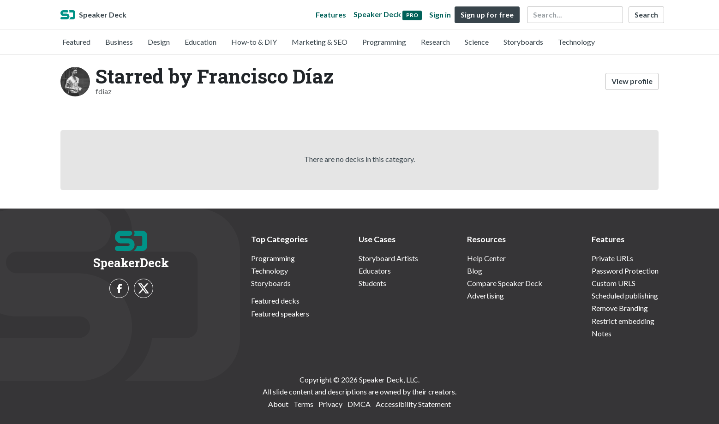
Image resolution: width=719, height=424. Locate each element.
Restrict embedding (623, 321)
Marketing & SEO (320, 41)
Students (372, 283)
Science (477, 41)
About (278, 404)
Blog (474, 270)
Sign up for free (487, 14)
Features (331, 14)
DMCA (359, 404)
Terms (303, 404)
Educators (375, 270)
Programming (384, 41)
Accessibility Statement (413, 404)
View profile (632, 81)
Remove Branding (620, 308)
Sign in (440, 14)
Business (119, 41)
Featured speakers (280, 313)
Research (435, 41)
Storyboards (523, 41)
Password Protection (625, 270)
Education (200, 41)
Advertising (485, 295)
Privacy (330, 404)
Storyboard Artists (388, 258)
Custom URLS (613, 283)
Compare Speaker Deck (504, 283)
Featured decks (275, 300)
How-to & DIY (254, 41)
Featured (76, 41)
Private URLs (612, 258)
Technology (576, 41)
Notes (601, 333)
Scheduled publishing (625, 295)
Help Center (486, 258)
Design (159, 41)
